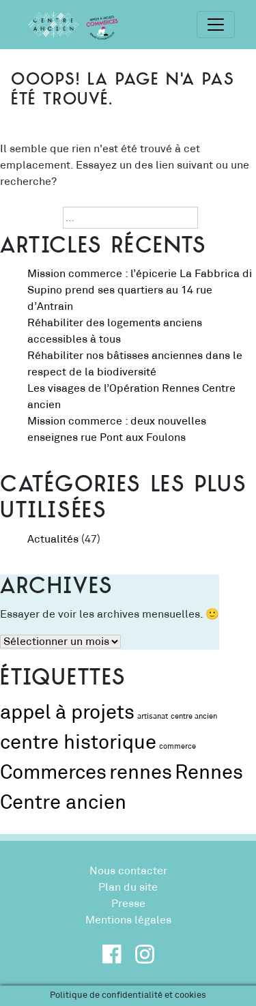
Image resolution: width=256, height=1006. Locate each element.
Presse (128, 903)
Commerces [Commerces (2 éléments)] (53, 773)
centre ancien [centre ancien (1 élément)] (194, 716)
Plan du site (128, 887)
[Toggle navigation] (216, 24)
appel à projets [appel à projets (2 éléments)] (67, 713)
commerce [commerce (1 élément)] (177, 746)
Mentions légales (128, 920)
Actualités (53, 539)
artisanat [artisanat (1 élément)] (152, 716)
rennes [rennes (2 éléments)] (140, 773)
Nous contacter (128, 870)
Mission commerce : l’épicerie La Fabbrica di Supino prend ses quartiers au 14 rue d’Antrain (139, 290)
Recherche (27, 217)
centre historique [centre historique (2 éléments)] (78, 743)
